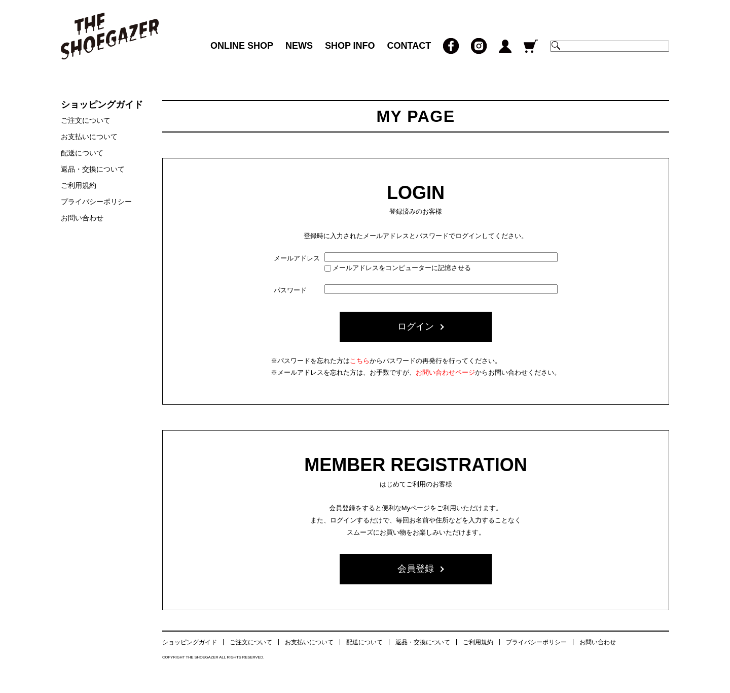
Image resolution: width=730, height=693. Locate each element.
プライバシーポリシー (96, 201)
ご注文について (86, 120)
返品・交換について (93, 169)
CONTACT (409, 46)
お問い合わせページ (445, 372)
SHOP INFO (350, 46)
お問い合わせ (82, 218)
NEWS (299, 46)
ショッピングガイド (189, 642)
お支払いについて (89, 137)
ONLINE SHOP (241, 46)
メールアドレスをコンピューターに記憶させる (402, 268)
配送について (82, 153)
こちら (360, 361)
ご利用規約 (78, 185)
